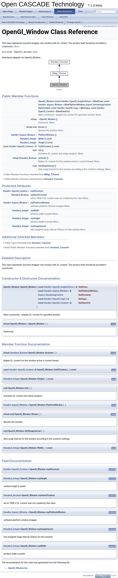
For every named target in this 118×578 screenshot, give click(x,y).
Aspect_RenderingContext (98, 104)
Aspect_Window (54, 104)
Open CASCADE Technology (13, 22)
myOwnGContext (39, 195)
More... (17, 46)
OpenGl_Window (46, 101)
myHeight (35, 218)
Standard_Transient (53, 179)
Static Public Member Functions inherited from (36, 247)
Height (41, 142)
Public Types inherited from (27, 243)
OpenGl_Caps (71, 108)
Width (41, 138)
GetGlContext (44, 146)
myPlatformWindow (40, 202)
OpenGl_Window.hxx (18, 568)
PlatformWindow (46, 135)
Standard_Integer (28, 138)
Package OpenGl (74, 22)
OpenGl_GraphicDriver (80, 101)
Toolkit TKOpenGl (56, 22)
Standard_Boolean (28, 158)
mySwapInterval (38, 226)
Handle (64, 101)
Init (39, 150)
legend (59, 89)
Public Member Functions (92, 26)
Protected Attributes (110, 26)
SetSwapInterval (46, 166)
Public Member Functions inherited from (31, 174)
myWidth (35, 210)
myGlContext (37, 191)
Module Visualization (37, 22)
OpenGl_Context (46, 111)
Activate (42, 158)
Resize (41, 127)
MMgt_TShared (51, 174)
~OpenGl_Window (46, 119)
